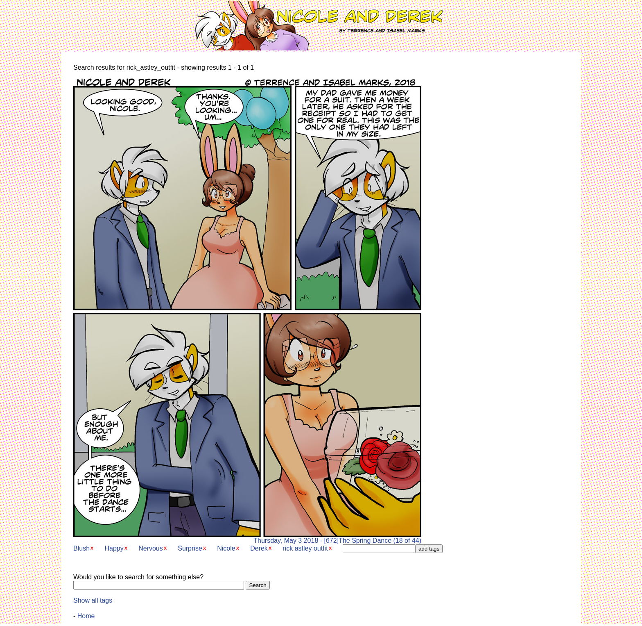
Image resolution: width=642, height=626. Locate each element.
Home (86, 615)
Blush (81, 548)
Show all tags (92, 600)
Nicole (226, 548)
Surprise (190, 548)
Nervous (150, 548)
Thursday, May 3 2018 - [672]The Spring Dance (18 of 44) (247, 537)
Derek (259, 548)
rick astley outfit (305, 548)
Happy (113, 548)
